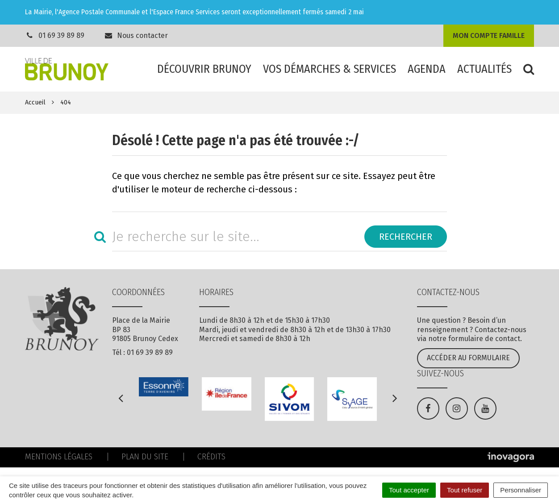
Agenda (427, 69)
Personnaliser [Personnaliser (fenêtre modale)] (520, 490)
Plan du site (144, 457)
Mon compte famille (489, 35)
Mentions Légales (58, 457)
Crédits (211, 457)
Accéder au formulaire (468, 358)
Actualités (484, 69)
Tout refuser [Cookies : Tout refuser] (464, 490)
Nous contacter (136, 35)
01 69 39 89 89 (61, 35)
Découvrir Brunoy (204, 69)
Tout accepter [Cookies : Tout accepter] (409, 490)
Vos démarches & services (329, 69)
